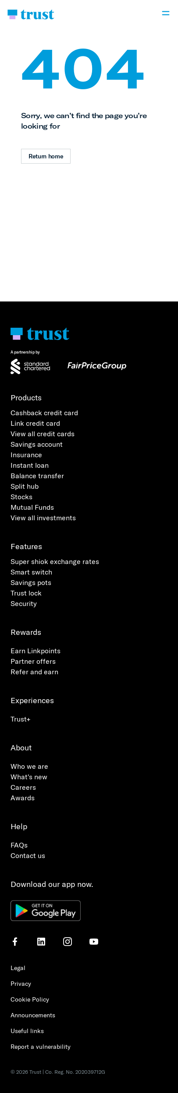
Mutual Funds (32, 507)
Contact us (28, 855)
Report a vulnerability (41, 1047)
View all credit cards (43, 433)
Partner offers (33, 661)
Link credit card (35, 423)
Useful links (27, 1031)
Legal (18, 968)
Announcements (33, 1015)
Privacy (21, 984)
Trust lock (26, 593)
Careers (23, 787)
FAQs (19, 845)
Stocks (21, 496)
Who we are (29, 766)
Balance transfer (37, 475)
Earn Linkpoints (36, 650)
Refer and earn (34, 671)
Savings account (37, 444)
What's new (29, 776)
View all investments (43, 517)
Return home (45, 156)
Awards (23, 797)
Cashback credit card (44, 412)
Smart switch (31, 572)
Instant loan (30, 465)
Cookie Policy (30, 999)
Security (24, 603)
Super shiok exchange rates (55, 561)
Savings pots (31, 582)
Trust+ (21, 719)
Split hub (25, 486)
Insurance (26, 454)
